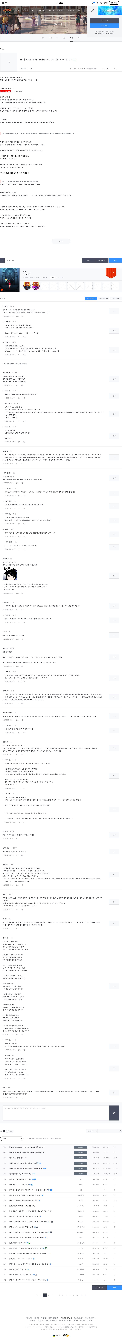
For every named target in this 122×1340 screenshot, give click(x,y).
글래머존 (5, 938)
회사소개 (29, 1318)
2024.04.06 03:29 (8, 839)
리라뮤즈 (5, 831)
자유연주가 (6, 602)
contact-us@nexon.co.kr (37, 1327)
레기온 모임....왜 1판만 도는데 (24, 1275)
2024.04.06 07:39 (10, 549)
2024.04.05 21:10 (8, 316)
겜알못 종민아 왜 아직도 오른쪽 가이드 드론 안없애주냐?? (34, 1211)
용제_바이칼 (6, 373)
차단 (13, 260)
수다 (79, 38)
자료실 (79, 11)
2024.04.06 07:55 (10, 355)
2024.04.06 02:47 (10, 337)
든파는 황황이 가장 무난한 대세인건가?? (29, 1195)
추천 (50, 38)
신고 (8, 260)
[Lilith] (81, 1264)
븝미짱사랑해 (6, 848)
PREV (40, 1295)
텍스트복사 (2, 260)
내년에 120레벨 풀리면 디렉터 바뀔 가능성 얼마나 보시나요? (31, 1264)
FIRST (36, 1295)
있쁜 (4, 1088)
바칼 (12, 864)
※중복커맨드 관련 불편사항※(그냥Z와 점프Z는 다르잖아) (30, 1222)
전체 (43, 38)
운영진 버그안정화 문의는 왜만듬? (23, 1227)
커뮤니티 (51, 11)
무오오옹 (5, 648)
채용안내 (36, 1318)
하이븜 (81, 1200)
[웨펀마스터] (13, 1179)
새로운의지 (81, 1195)
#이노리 (5, 558)
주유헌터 (80, 1248)
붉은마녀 (80, 1259)
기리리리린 (23, 69)
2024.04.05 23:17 (10, 398)
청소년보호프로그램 (65, 1321)
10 (77, 1295)
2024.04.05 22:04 (8, 610)
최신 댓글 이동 (103, 298)
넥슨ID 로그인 (104, 20)
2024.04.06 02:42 (10, 524)
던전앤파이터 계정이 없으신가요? (104, 31)
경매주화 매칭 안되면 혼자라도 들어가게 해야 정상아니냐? (30, 1232)
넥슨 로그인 (113, 3)
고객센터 (90, 1321)
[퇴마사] (11, 1190)
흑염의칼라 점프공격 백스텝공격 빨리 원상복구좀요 (32, 1253)
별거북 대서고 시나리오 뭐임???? (23, 1259)
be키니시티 (81, 1206)
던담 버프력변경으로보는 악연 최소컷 (24, 1206)
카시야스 (14, 373)
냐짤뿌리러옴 (6, 473)
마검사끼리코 (80, 1227)
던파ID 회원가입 (110, 33)
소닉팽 (81, 1216)
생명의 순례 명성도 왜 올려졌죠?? (29, 1216)
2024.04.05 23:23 (10, 508)
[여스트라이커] (13, 1216)
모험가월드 (41, 11)
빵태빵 (4, 919)
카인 (14, 321)
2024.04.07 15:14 (10, 1078)
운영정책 (32, 1321)
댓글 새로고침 (116, 298)
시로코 (12, 529)
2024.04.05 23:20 (10, 622)
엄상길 (81, 1184)
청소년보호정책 (78, 1318)
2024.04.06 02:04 (8, 720)
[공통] (11, 1185)
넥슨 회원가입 (104, 3)
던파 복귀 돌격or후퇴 (19, 1243)
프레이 (12, 306)
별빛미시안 (6, 691)
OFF (9, 1131)
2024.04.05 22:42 (8, 666)
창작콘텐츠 (60, 11)
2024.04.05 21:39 (8, 593)
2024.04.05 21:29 (8, 483)
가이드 (33, 11)
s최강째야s (81, 1275)
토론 (71, 38)
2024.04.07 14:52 (8, 1034)
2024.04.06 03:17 (8, 754)
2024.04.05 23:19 (10, 681)
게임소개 (25, 11)
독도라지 (80, 1222)
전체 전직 (5, 1139)
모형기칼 (5, 742)
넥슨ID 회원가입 (99, 33)
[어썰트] (11, 1275)
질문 (64, 38)
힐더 (12, 602)
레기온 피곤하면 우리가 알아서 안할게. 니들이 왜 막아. (29, 1280)
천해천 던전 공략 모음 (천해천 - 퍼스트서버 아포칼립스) (25, 1168)
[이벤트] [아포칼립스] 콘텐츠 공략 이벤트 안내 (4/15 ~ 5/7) (27, 1147)
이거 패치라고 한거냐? (20, 1269)
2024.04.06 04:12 (8, 855)
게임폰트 (82, 1321)
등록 (114, 1113)
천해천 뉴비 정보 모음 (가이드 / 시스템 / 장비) (23, 1163)
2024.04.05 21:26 (8, 464)
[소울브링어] (13, 1253)
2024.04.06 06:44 (10, 536)
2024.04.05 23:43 (10, 421)
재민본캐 (5, 451)
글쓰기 (115, 260)
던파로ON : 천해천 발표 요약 (17, 1158)
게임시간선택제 (90, 1318)
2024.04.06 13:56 (8, 929)
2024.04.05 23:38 (8, 703)
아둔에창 (5, 306)
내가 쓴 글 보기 (102, 260)
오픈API (75, 1321)
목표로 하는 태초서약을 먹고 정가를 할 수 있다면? (28, 1248)
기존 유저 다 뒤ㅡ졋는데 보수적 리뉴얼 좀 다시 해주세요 (31, 1190)
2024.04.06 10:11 (8, 909)
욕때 (80, 1190)
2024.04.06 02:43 (10, 442)
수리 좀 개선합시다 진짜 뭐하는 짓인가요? (26, 1200)
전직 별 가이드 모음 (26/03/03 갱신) (20, 1174)
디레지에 (14, 848)
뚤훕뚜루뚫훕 (80, 1232)
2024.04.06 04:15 (10, 822)
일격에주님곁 (80, 1269)
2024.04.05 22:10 (8, 639)
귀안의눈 (80, 1280)
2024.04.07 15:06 (10, 1050)
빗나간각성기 (80, 1243)
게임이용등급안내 (54, 1318)
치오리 (81, 1237)
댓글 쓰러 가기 (91, 298)
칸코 (80, 1179)
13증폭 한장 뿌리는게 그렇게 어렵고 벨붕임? (32, 1238)
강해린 (4, 894)
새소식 (17, 11)
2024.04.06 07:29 (8, 885)
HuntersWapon (8, 713)
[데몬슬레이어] (13, 1238)
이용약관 (43, 1318)
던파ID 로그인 (104, 26)
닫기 (92, 10)
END (85, 1295)
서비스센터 (70, 11)
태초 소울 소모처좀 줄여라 (21, 1185)
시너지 (6, 529)
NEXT (82, 1295)
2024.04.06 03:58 (10, 788)
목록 (88, 260)
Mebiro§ (6, 864)
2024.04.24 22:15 (8, 1098)
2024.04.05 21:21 (8, 385)
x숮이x (5, 632)
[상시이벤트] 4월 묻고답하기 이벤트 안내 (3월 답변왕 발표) (26, 1152)
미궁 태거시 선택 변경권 (24, 1179)
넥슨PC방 (40, 1321)
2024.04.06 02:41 (10, 733)
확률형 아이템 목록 (51, 1321)
